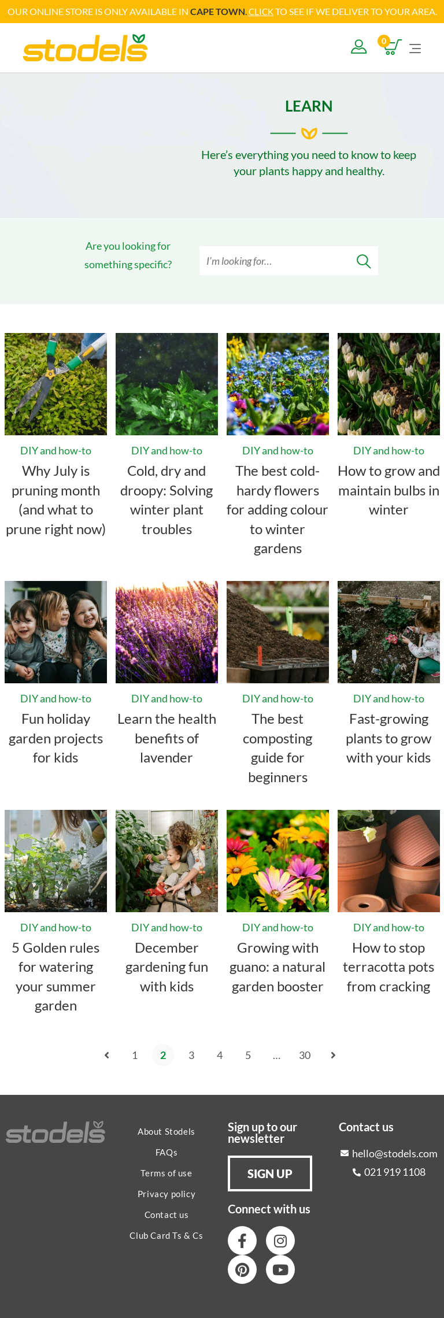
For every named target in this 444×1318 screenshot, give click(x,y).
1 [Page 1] (135, 1054)
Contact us (167, 1214)
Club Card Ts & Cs (166, 1235)
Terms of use (166, 1172)
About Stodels (166, 1131)
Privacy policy (166, 1193)
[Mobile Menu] (415, 46)
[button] (270, 1173)
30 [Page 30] (304, 1054)
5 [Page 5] (248, 1054)
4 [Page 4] (220, 1054)
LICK (264, 11)
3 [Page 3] (191, 1054)
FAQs (166, 1151)
